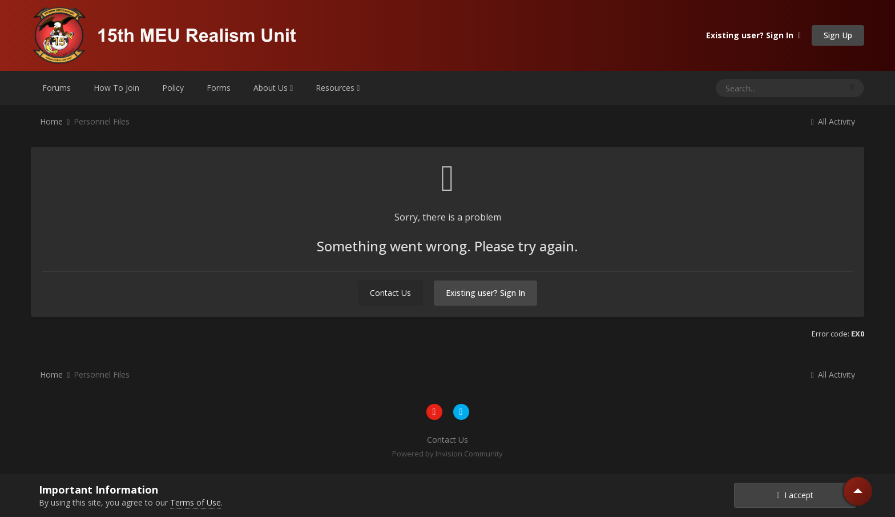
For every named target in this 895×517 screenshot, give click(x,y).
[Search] (748, 88)
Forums (56, 87)
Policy (173, 87)
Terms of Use (195, 502)
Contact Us (390, 292)
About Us (273, 87)
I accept (795, 495)
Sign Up (838, 35)
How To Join (116, 87)
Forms (219, 87)
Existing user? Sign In (753, 35)
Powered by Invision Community (447, 453)
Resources (338, 87)
